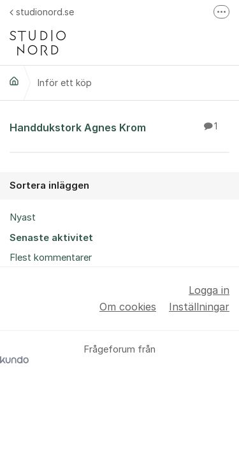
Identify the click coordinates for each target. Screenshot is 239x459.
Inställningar (199, 306)
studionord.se (42, 11)
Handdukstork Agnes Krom (119, 127)
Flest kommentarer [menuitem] (51, 257)
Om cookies (127, 306)
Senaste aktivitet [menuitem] (51, 238)
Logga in (209, 290)
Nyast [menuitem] (23, 217)
